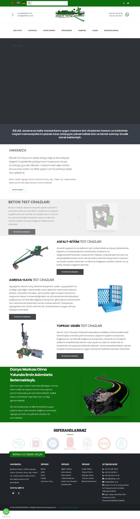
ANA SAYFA (17, 30)
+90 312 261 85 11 (116, 16)
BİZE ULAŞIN (17, 46)
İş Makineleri (66, 484)
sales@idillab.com (25, 16)
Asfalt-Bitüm (87, 469)
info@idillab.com (24, 13)
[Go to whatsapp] (6, 511)
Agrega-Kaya (87, 475)
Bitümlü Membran (89, 481)
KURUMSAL (32, 30)
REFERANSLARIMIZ (111, 30)
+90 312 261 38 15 (116, 13)
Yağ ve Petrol (87, 472)
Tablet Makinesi (67, 478)
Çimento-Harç (47, 481)
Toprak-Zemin (88, 478)
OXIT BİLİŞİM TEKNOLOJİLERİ (67, 507)
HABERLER (82, 30)
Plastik (43, 478)
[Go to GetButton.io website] (6, 516)
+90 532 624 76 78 (111, 475)
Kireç (43, 475)
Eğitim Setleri (66, 469)
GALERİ (95, 30)
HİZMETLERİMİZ (49, 30)
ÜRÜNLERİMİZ (66, 30)
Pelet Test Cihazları (69, 481)
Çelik (43, 472)
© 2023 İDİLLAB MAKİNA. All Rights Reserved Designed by (33, 507)
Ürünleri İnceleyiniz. (75, 272)
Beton (43, 469)
